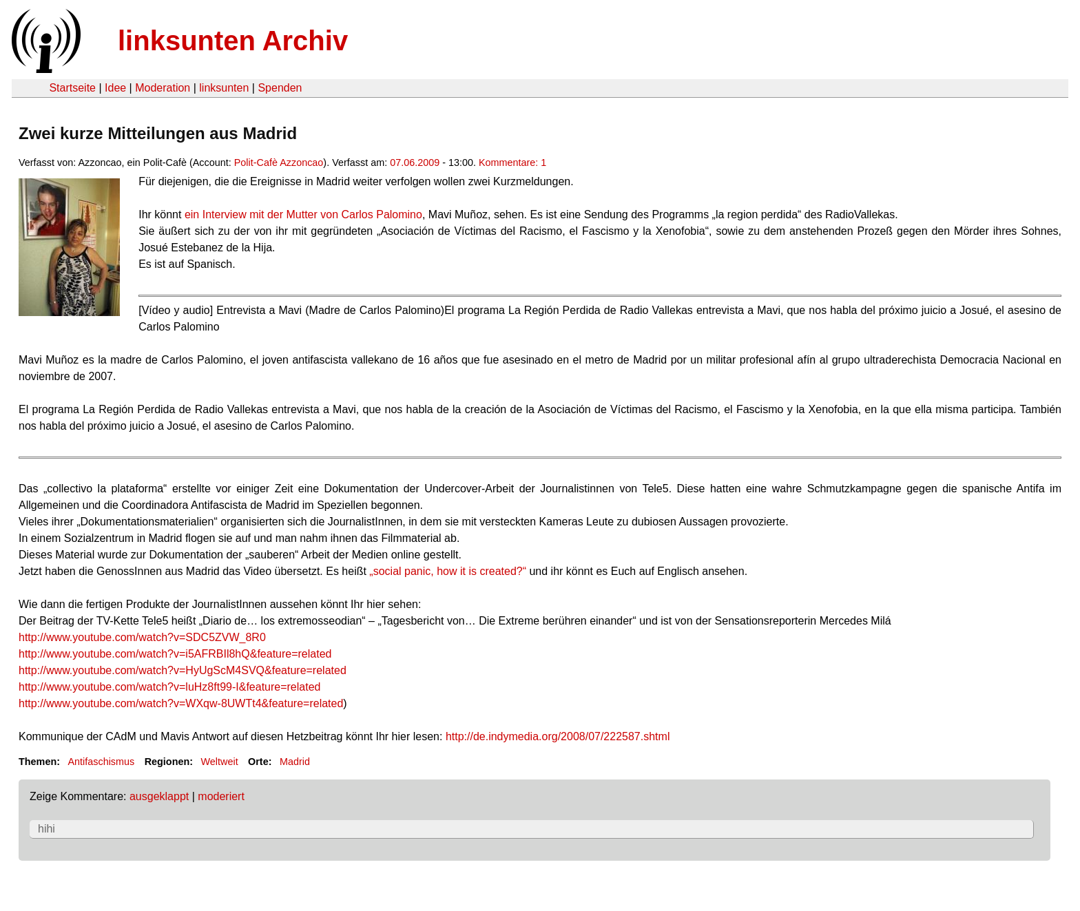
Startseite (72, 88)
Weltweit (219, 761)
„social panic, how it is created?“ (447, 571)
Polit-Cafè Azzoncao (279, 162)
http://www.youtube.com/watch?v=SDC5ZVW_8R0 (142, 637)
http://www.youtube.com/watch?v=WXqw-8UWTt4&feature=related (181, 703)
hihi (46, 829)
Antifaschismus (101, 761)
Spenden (280, 88)
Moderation (162, 88)
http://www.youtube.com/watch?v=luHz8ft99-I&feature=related (169, 687)
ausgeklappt (159, 796)
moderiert (221, 796)
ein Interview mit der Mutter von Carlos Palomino (303, 214)
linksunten (224, 88)
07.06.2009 (414, 162)
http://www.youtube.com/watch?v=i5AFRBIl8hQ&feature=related (175, 654)
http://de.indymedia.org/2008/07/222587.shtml (558, 736)
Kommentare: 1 (512, 162)
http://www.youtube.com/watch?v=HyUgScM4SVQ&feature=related (182, 670)
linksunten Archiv (233, 40)
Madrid (295, 761)
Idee (115, 88)
